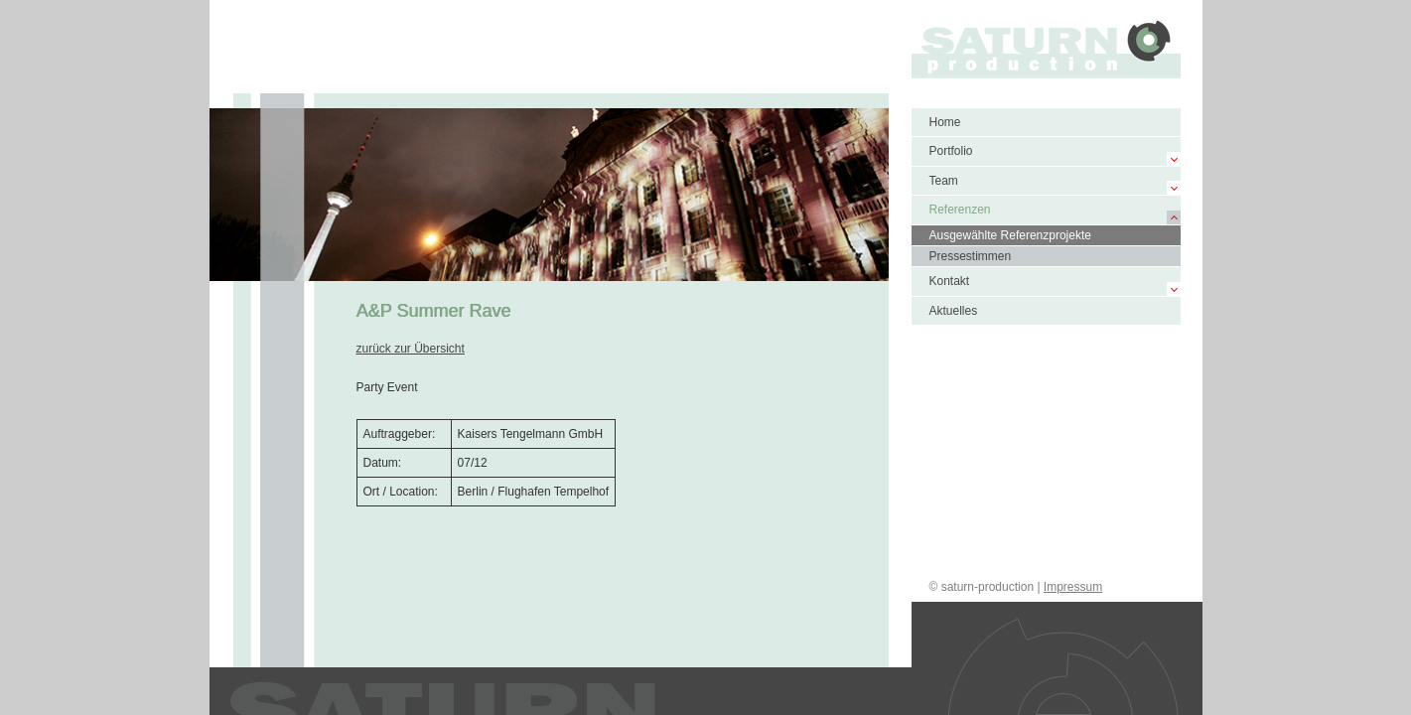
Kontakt (949, 281)
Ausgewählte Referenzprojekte (1010, 235)
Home (945, 122)
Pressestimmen (970, 256)
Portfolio (951, 151)
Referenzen (960, 209)
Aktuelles (953, 311)
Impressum (1073, 587)
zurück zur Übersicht (410, 349)
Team (943, 181)
